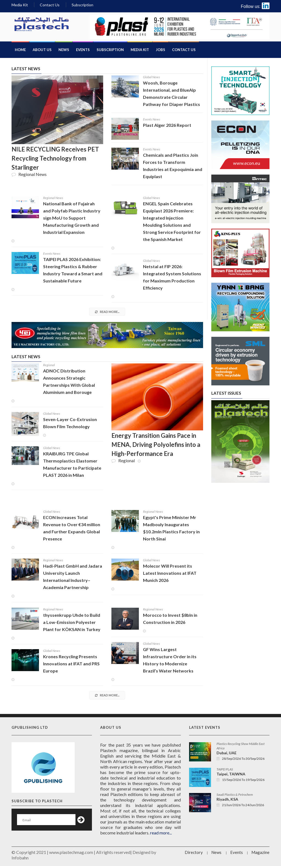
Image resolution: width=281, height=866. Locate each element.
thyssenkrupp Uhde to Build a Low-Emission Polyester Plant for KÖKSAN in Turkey (71, 622)
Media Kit (20, 5)
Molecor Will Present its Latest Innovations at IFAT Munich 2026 (169, 573)
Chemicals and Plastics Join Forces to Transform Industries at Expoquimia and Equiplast (172, 165)
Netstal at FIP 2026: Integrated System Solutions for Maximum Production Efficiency (172, 277)
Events (83, 49)
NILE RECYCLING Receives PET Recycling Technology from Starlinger (55, 158)
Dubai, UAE (227, 752)
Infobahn (20, 857)
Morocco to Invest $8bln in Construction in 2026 (170, 618)
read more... (107, 311)
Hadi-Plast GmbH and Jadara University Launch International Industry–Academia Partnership (72, 576)
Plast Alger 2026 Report (167, 125)
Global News (151, 77)
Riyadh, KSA (227, 799)
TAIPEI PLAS (225, 769)
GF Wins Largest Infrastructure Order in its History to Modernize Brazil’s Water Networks (169, 660)
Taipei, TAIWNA (231, 774)
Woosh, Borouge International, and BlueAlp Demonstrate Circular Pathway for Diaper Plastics (171, 93)
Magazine (260, 852)
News (63, 49)
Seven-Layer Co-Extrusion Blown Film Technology (70, 423)
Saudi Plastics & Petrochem (235, 794)
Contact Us (50, 5)
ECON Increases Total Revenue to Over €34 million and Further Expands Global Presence (71, 528)
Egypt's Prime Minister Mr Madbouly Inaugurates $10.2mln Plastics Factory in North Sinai (171, 528)
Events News (151, 119)
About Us (42, 49)
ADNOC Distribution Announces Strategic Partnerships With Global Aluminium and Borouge (69, 381)
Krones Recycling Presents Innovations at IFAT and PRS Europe (71, 663)
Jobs (160, 49)
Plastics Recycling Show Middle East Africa (241, 746)
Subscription (82, 5)
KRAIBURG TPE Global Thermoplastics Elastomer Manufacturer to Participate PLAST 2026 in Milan (72, 464)
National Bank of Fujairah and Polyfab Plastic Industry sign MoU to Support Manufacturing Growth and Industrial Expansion (71, 218)
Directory (194, 852)
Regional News (53, 198)
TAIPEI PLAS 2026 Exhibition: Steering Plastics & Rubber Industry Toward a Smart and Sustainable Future (72, 270)
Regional (49, 365)
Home (20, 49)
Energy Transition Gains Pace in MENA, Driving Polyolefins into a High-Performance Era (155, 444)
